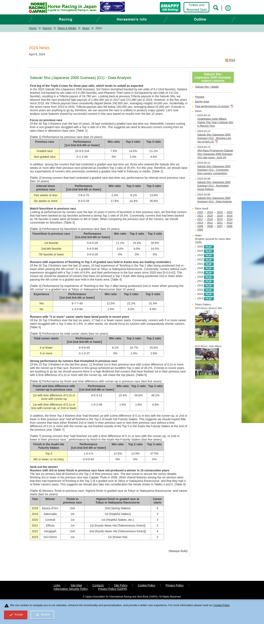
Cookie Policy (146, 585)
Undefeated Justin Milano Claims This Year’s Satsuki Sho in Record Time (215, 122)
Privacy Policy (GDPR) (112, 588)
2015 (220, 219)
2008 (210, 226)
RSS (232, 60)
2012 (210, 222)
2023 (220, 212)
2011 (220, 222)
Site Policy (120, 585)
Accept (16, 614)
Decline (42, 614)
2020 (210, 215)
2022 (229, 212)
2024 (210, 212)
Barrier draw (202, 101)
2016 (210, 219)
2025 (200, 212)
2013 (200, 222)
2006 (229, 226)
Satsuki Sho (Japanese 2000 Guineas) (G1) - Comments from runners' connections (214, 170)
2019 (220, 215)
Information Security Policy (71, 588)
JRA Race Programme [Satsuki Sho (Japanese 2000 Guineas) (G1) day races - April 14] (215, 154)
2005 (200, 229)
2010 (229, 222)
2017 (200, 219)
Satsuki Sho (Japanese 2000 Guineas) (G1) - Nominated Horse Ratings (214, 186)
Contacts (98, 585)
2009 (200, 226)
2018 (229, 215)
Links (57, 585)
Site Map (76, 585)
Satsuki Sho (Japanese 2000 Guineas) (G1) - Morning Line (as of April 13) (214, 138)
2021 (200, 215)
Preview (199, 96)
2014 (229, 219)
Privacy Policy (175, 585)
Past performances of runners (212, 106)
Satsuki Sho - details (207, 86)
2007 (220, 226)
